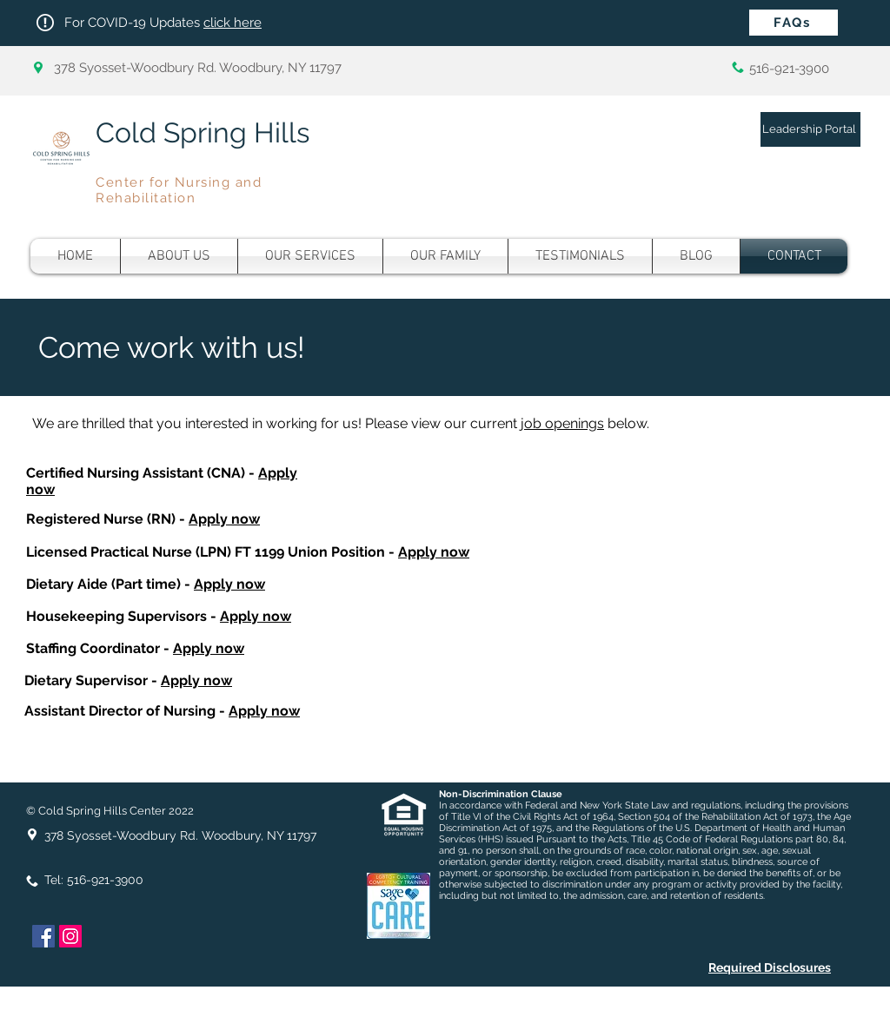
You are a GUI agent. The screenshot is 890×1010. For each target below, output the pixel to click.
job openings (562, 423)
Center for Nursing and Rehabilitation (179, 190)
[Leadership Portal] (810, 129)
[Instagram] (70, 936)
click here (232, 22)
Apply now (224, 519)
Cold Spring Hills (202, 132)
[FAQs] (793, 23)
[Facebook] (43, 936)
